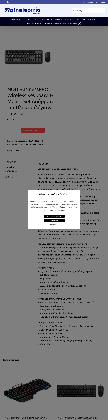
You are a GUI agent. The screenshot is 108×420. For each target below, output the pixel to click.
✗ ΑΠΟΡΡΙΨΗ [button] (54, 220)
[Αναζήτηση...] (88, 10)
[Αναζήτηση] (74, 10)
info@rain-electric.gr (97, 2)
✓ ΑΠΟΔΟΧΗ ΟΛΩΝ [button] (54, 216)
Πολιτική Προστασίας (39, 207)
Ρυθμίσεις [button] (61, 207)
